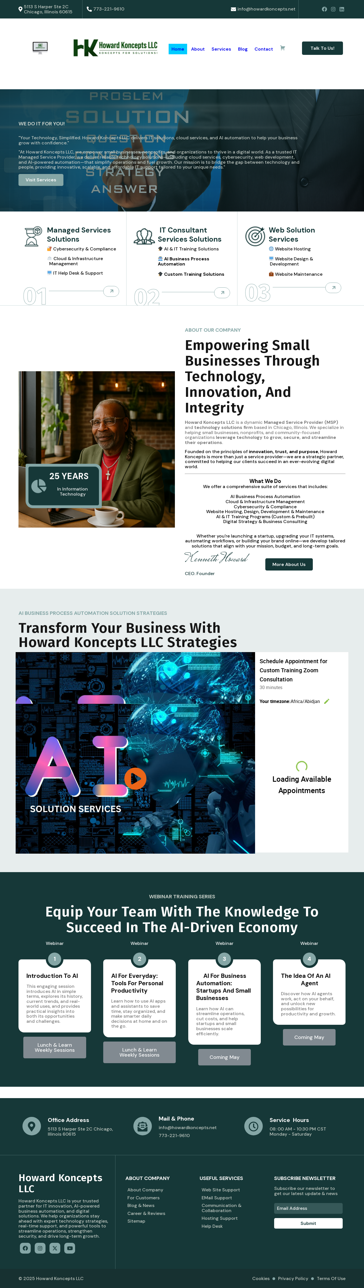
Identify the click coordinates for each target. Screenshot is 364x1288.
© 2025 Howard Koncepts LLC (51, 1278)
